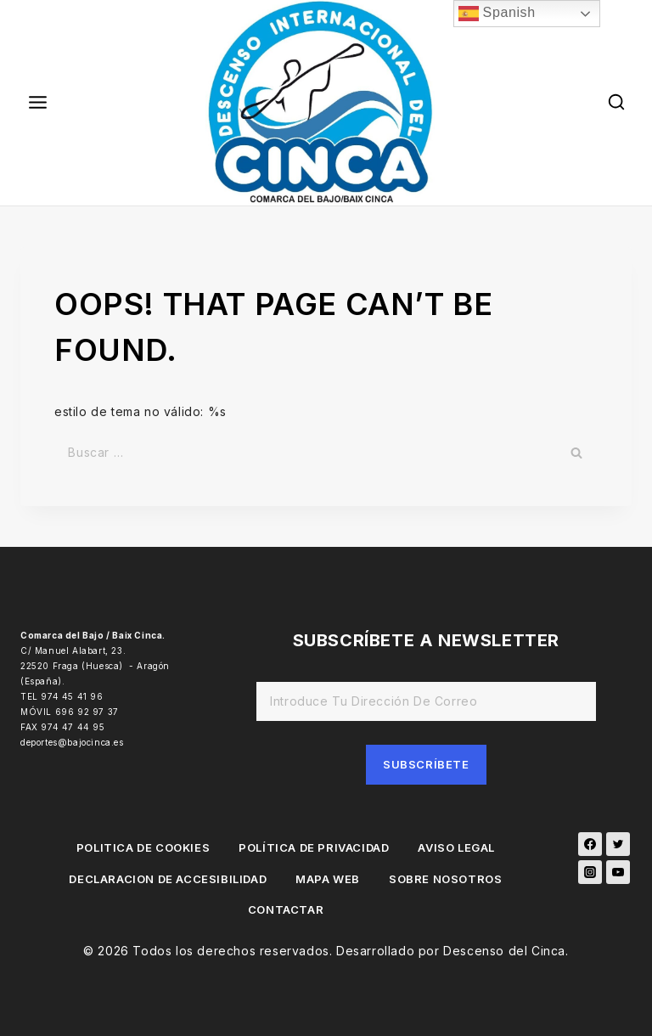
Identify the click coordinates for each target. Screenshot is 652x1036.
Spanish (497, 13)
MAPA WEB (327, 879)
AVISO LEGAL (456, 847)
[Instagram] (590, 872)
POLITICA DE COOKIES (143, 847)
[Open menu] (38, 102)
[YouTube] (618, 872)
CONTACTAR (285, 909)
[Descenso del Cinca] (326, 103)
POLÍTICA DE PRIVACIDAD (314, 847)
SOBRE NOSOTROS (445, 879)
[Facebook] (590, 844)
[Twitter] (618, 844)
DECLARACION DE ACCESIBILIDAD (168, 879)
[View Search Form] (617, 102)
